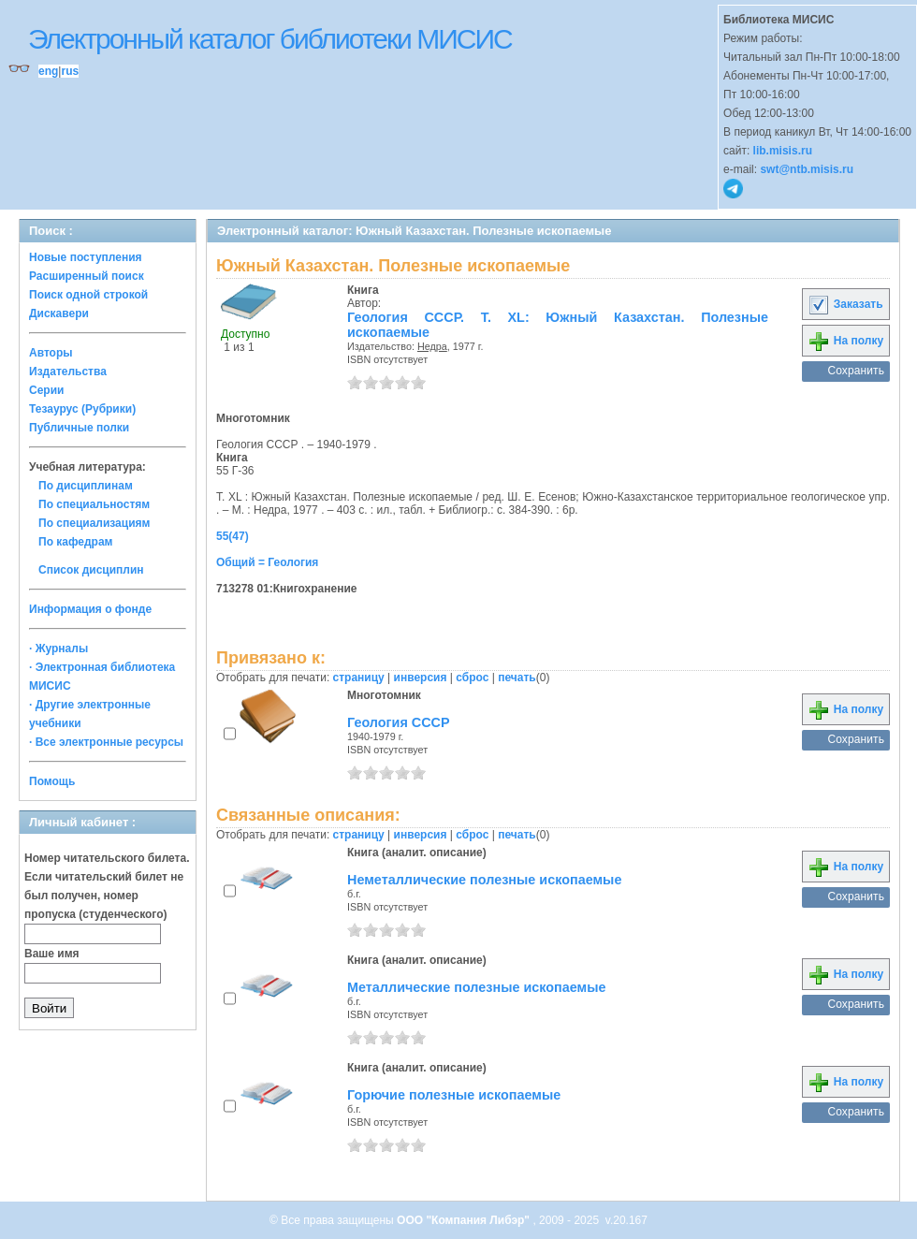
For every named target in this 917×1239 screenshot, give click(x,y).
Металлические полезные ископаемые (476, 987)
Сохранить (855, 370)
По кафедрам (75, 541)
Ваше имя (52, 953)
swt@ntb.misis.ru (806, 169)
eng (48, 71)
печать (517, 677)
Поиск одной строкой (88, 294)
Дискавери (59, 313)
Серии (46, 390)
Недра (432, 346)
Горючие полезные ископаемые (453, 1094)
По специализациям (94, 523)
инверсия (420, 677)
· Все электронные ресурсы (106, 742)
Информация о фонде (90, 609)
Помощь (52, 781)
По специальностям (94, 504)
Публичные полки (79, 427)
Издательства (68, 371)
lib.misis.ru (782, 150)
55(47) (232, 536)
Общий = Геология (267, 562)
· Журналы (58, 648)
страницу (359, 677)
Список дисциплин (91, 569)
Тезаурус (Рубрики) (82, 408)
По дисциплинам (85, 485)
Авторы (51, 352)
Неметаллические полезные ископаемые (484, 879)
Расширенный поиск (86, 276)
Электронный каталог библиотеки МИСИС (270, 38)
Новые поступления (85, 257)
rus (70, 71)
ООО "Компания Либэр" (464, 1220)
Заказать (845, 304)
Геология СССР (398, 722)
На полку (845, 340)
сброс (472, 677)
